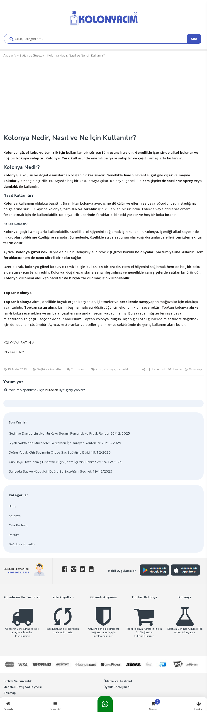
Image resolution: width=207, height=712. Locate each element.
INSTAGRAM (13, 352)
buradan (51, 390)
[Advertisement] (103, 96)
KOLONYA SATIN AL (20, 343)
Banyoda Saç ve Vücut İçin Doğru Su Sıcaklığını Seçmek (50, 471)
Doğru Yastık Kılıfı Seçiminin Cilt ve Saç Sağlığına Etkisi (49, 452)
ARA (194, 39)
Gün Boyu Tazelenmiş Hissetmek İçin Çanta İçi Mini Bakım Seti (55, 462)
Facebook (157, 369)
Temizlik (123, 369)
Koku (99, 369)
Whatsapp (194, 369)
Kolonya (109, 369)
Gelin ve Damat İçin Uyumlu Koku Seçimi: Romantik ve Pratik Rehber (59, 433)
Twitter (175, 369)
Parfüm (14, 535)
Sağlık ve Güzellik (49, 369)
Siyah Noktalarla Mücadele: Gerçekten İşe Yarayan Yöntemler (55, 443)
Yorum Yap (75, 369)
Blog (12, 506)
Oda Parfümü (18, 525)
